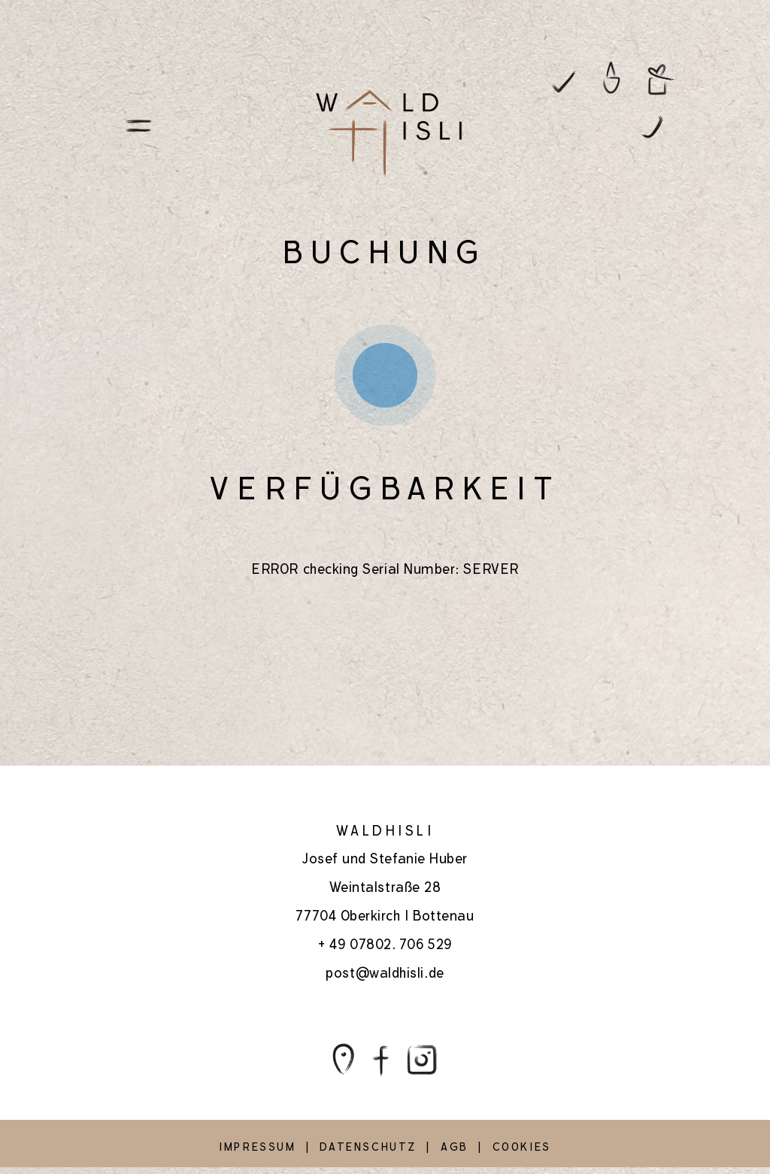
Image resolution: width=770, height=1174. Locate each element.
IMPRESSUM (257, 1147)
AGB (454, 1147)
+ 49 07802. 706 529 (384, 944)
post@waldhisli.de (385, 972)
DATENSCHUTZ (368, 1147)
